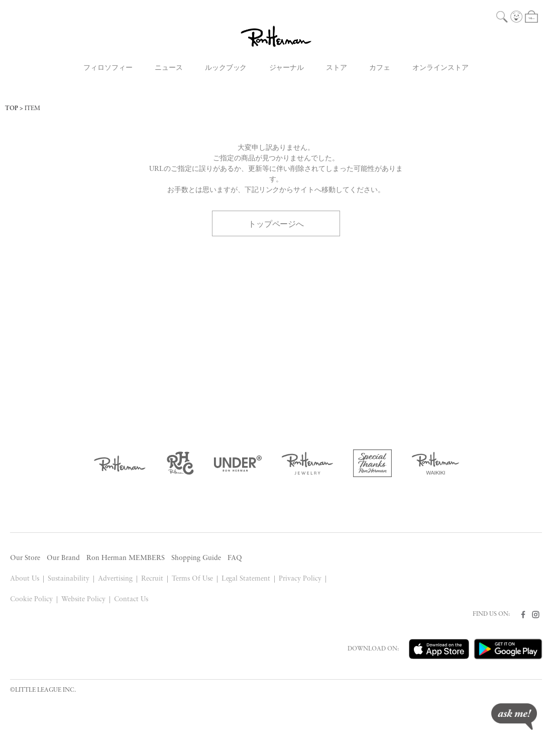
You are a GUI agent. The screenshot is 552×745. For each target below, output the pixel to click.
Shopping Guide (196, 558)
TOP (11, 109)
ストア (336, 68)
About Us (24, 579)
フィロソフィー (108, 68)
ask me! (514, 716)
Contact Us (131, 599)
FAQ (235, 558)
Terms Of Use (192, 579)
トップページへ (276, 223)
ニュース (169, 68)
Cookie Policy (31, 599)
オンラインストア (440, 68)
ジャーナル (286, 68)
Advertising (115, 579)
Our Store (25, 558)
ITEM (32, 109)
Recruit (152, 579)
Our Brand (63, 558)
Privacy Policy (300, 579)
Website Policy (83, 599)
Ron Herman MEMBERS (125, 558)
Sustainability (68, 579)
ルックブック (226, 68)
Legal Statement (246, 579)
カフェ (379, 68)
